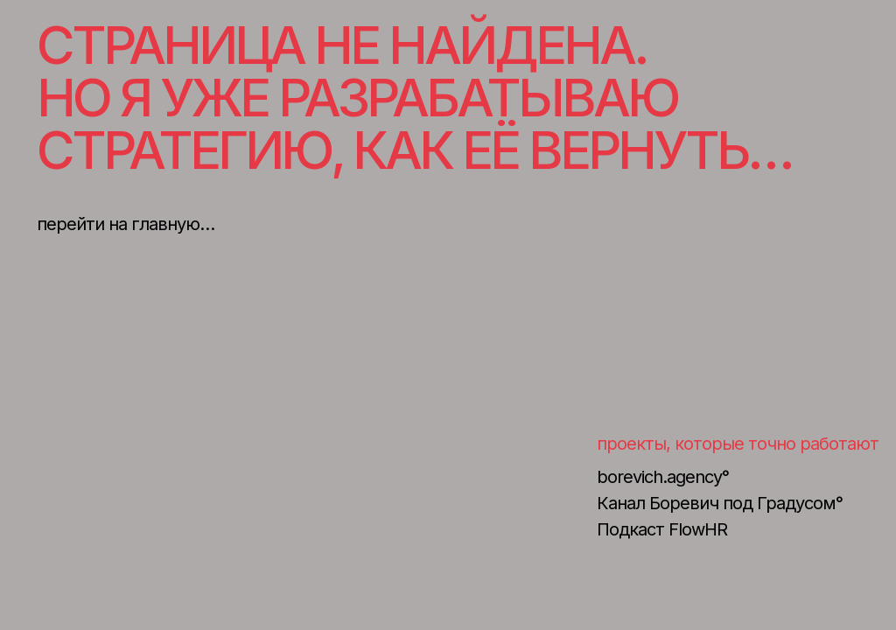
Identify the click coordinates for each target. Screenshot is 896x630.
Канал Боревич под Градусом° (720, 503)
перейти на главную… (125, 224)
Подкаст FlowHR (662, 529)
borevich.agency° (663, 476)
